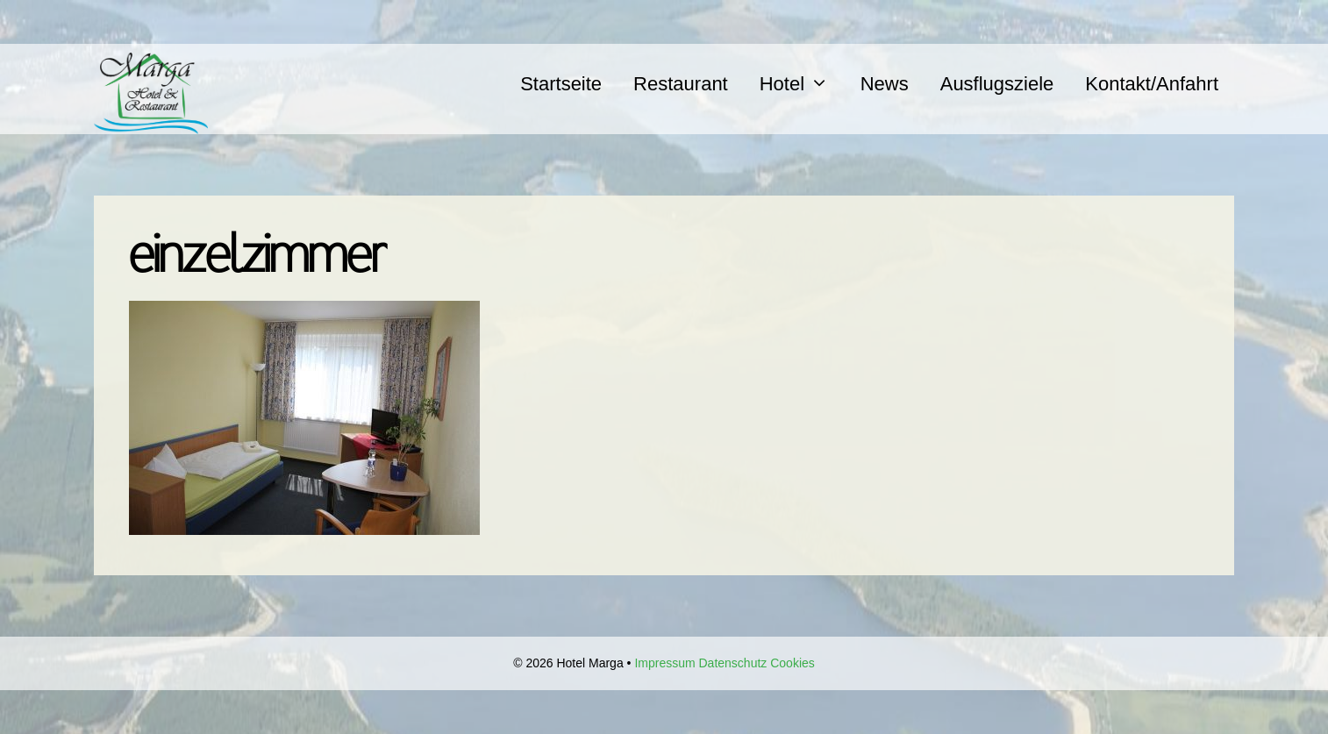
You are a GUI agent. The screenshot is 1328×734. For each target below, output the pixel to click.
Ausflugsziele (997, 84)
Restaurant (680, 84)
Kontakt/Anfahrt (1151, 84)
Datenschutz (733, 663)
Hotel (802, 83)
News (884, 84)
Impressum (664, 663)
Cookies (792, 663)
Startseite (561, 84)
